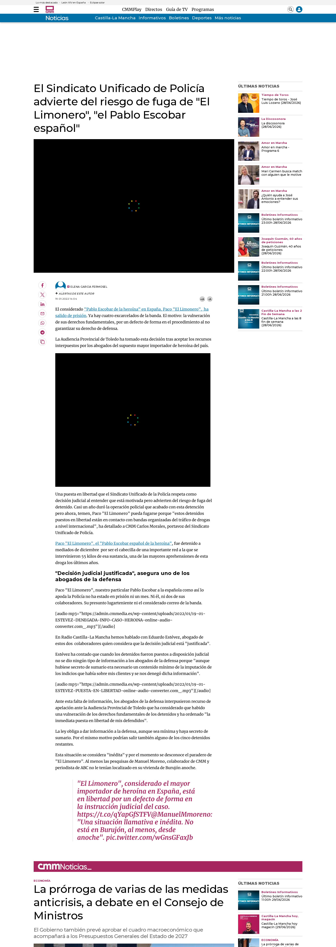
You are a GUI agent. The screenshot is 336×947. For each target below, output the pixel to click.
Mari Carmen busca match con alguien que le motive (281, 173)
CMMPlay (133, 9)
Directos (154, 9)
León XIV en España (74, 2)
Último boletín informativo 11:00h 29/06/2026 (281, 898)
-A (209, 299)
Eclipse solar (97, 2)
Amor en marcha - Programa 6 (275, 149)
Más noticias (228, 17)
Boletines (179, 17)
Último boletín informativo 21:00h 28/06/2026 (281, 293)
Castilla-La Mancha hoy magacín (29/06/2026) (279, 925)
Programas (203, 9)
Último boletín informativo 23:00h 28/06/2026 (281, 221)
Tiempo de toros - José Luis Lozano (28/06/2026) (281, 101)
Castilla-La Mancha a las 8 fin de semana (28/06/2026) (281, 322)
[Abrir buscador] (290, 9)
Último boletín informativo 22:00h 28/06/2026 (281, 269)
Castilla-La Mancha (115, 17)
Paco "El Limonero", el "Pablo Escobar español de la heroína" (113, 543)
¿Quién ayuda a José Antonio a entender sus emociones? (279, 199)
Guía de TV (178, 9)
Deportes (202, 17)
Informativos (152, 17)
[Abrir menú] (36, 9)
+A (202, 299)
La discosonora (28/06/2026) (273, 125)
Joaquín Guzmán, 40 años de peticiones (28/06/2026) (281, 250)
